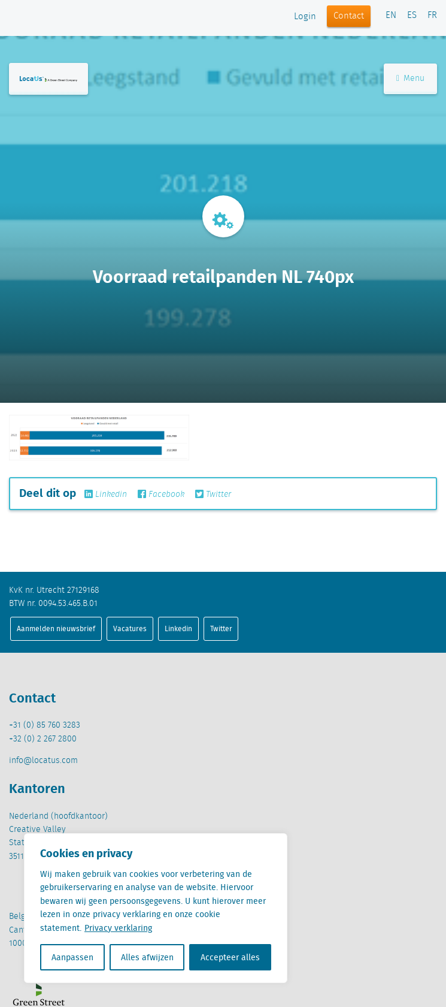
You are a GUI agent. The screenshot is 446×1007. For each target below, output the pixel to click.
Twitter (213, 494)
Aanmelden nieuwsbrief (56, 628)
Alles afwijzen (147, 957)
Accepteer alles (230, 957)
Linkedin (105, 494)
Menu (410, 78)
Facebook (161, 494)
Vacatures (130, 628)
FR (432, 15)
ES (412, 15)
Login (305, 16)
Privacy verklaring (118, 928)
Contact (348, 16)
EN (391, 15)
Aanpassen (72, 957)
